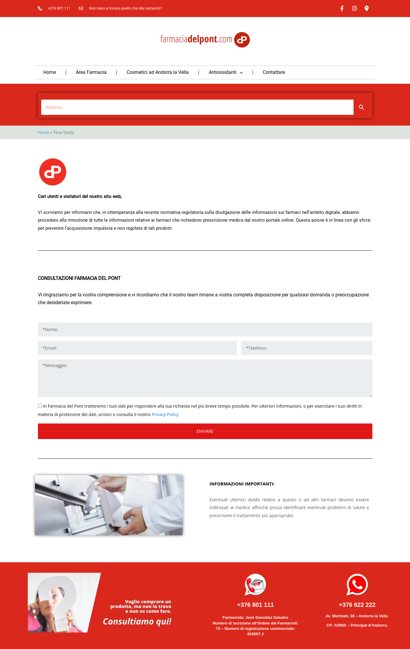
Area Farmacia (91, 71)
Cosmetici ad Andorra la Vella (158, 71)
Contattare (274, 71)
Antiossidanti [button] (226, 71)
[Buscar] (361, 106)
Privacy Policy (165, 413)
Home (49, 71)
